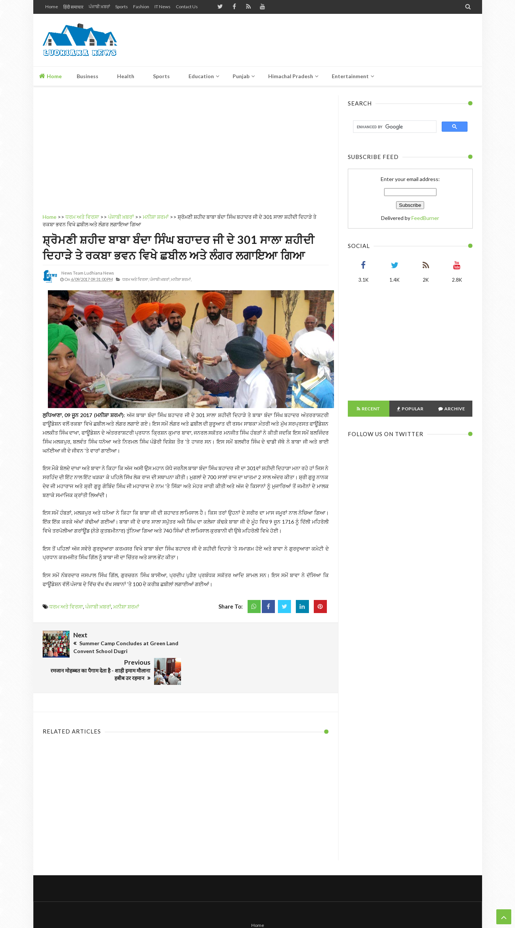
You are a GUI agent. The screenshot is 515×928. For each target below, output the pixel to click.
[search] (394, 126)
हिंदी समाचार (73, 7)
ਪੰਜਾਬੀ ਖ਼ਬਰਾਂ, (160, 279)
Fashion (141, 6)
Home (51, 6)
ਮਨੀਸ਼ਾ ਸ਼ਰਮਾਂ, (181, 279)
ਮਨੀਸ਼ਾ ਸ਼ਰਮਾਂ (126, 606)
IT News (162, 6)
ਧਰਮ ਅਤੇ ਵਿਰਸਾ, (135, 279)
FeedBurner (425, 218)
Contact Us (187, 6)
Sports (121, 6)
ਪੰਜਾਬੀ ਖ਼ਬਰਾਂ (99, 6)
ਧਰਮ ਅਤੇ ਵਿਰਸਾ (66, 606)
